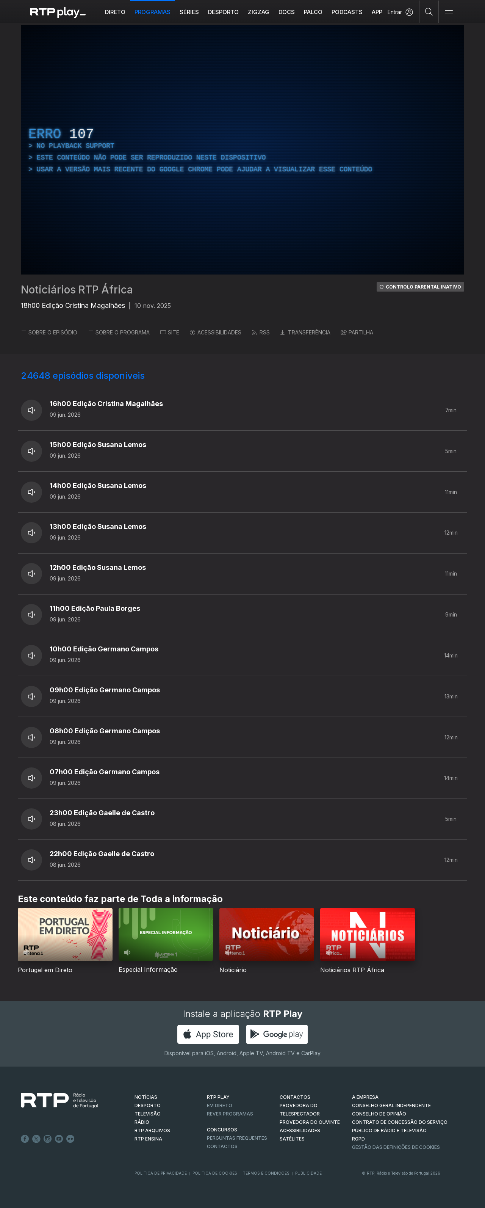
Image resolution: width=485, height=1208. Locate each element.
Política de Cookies (214, 1173)
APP (377, 12)
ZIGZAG (258, 12)
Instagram (48, 1139)
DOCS (286, 12)
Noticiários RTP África (77, 289)
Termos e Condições (266, 1173)
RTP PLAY (218, 1097)
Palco (313, 12)
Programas (153, 12)
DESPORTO (148, 1105)
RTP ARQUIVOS (152, 1130)
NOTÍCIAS (146, 1097)
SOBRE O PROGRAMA (119, 332)
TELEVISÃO (148, 1114)
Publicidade (308, 1173)
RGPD (358, 1139)
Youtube (59, 1139)
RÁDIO (142, 1122)
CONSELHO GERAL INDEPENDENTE (391, 1105)
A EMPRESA (365, 1097)
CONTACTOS (295, 1097)
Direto (115, 12)
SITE (169, 332)
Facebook (25, 1139)
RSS (261, 332)
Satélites (292, 1139)
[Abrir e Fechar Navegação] (448, 12)
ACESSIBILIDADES (215, 332)
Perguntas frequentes (237, 1138)
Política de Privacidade (161, 1173)
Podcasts (347, 12)
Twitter (36, 1139)
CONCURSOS (222, 1130)
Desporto (223, 12)
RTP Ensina (148, 1139)
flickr (70, 1139)
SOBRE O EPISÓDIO (49, 332)
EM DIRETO (219, 1105)
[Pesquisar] (429, 11)
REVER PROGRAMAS (230, 1114)
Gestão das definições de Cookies (396, 1147)
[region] (242, 150)
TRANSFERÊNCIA (305, 332)
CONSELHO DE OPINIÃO (379, 1114)
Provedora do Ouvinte (310, 1122)
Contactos (222, 1146)
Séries (189, 12)
